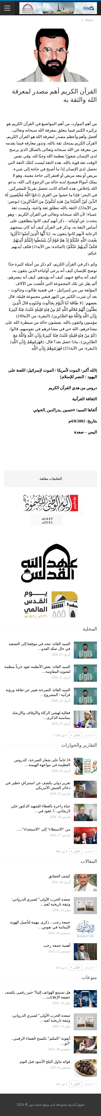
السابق (89, 735)
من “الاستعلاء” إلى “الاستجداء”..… (43, 829)
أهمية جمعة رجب (56, 945)
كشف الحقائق (58, 876)
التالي (75, 735)
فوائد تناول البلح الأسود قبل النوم (45, 1062)
